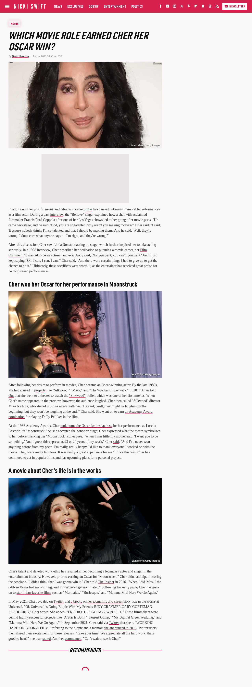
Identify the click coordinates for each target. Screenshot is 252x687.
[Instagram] (175, 7)
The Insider (106, 582)
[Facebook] (160, 7)
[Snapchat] (203, 7)
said (116, 442)
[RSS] (217, 7)
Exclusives (75, 6)
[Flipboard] (196, 7)
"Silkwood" (77, 396)
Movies (14, 23)
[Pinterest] (189, 7)
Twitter (59, 601)
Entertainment (115, 6)
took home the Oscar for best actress (86, 426)
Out (11, 396)
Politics (137, 6)
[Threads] (210, 7)
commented (73, 639)
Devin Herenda (20, 56)
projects (39, 390)
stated (47, 639)
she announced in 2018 (120, 628)
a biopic (76, 601)
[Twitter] (182, 7)
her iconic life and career (105, 601)
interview (56, 214)
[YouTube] (168, 7)
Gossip (93, 6)
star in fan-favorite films (34, 593)
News (58, 6)
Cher (88, 209)
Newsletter (234, 6)
